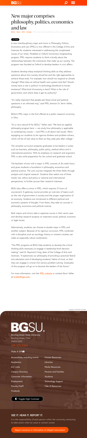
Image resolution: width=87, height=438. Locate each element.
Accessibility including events (25, 357)
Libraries (49, 362)
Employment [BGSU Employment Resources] (17, 381)
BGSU (13, 32)
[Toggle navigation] (73, 3)
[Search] (66, 3)
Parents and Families (54, 371)
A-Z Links (15, 366)
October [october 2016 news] (29, 32)
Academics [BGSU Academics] (16, 362)
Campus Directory (19, 371)
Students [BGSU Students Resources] (49, 376)
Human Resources (53, 357)
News (18, 32)
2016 (23, 32)
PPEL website (46, 273)
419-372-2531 (19, 345)
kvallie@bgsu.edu (22, 276)
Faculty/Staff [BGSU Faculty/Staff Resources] (17, 386)
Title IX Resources (53, 386)
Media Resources (52, 366)
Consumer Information (21, 376)
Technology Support (54, 381)
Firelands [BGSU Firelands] (15, 390)
